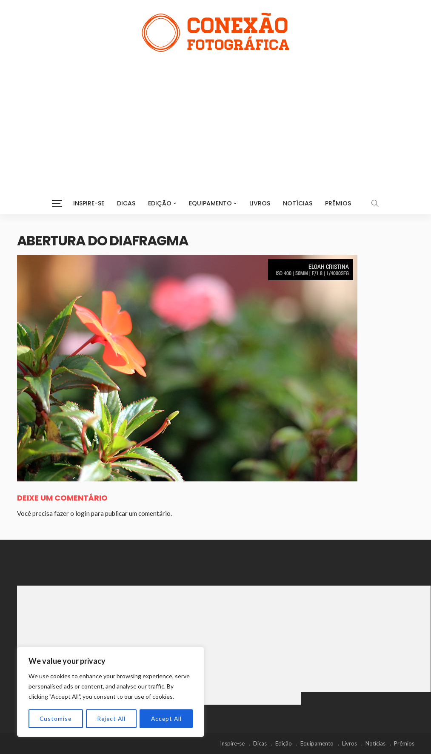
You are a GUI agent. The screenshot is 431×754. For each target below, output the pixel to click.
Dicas (126, 203)
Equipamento (210, 203)
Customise (55, 718)
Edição (159, 203)
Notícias (297, 203)
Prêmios (338, 203)
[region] (110, 692)
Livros (259, 203)
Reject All (111, 718)
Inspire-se (88, 203)
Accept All (166, 718)
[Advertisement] (215, 115)
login (82, 513)
